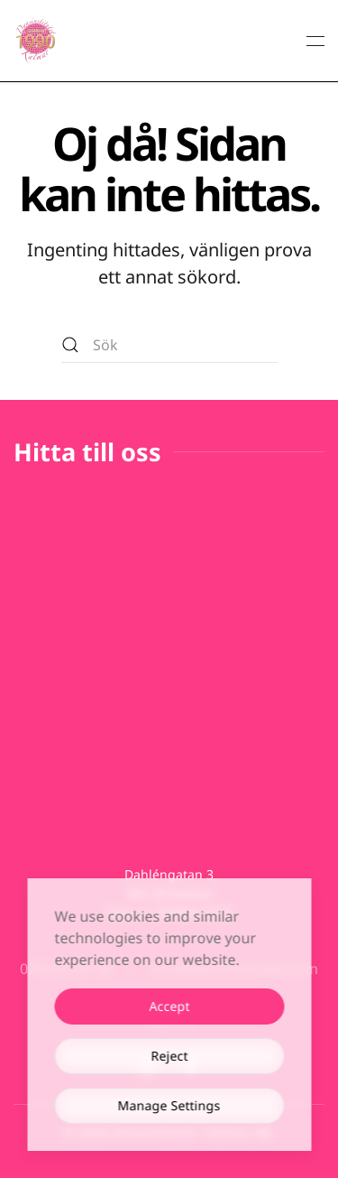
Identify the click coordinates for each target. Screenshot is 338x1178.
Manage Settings (169, 1105)
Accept (169, 1006)
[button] (315, 40)
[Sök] (169, 345)
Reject (169, 1055)
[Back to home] (36, 40)
